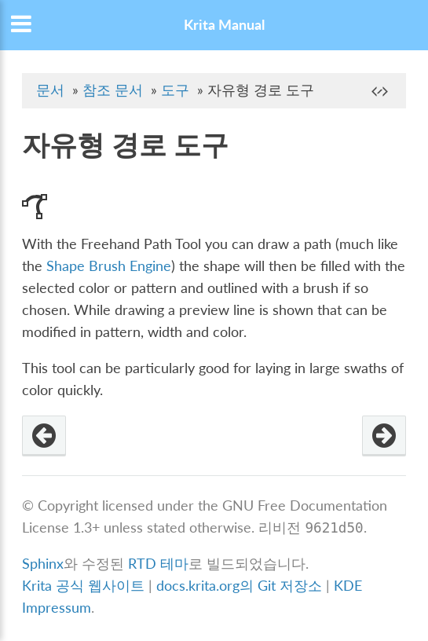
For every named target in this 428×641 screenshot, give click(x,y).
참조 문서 (112, 90)
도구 (175, 90)
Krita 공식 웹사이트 (83, 585)
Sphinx (43, 563)
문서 (50, 90)
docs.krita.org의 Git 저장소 (239, 585)
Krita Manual (224, 24)
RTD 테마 (158, 563)
